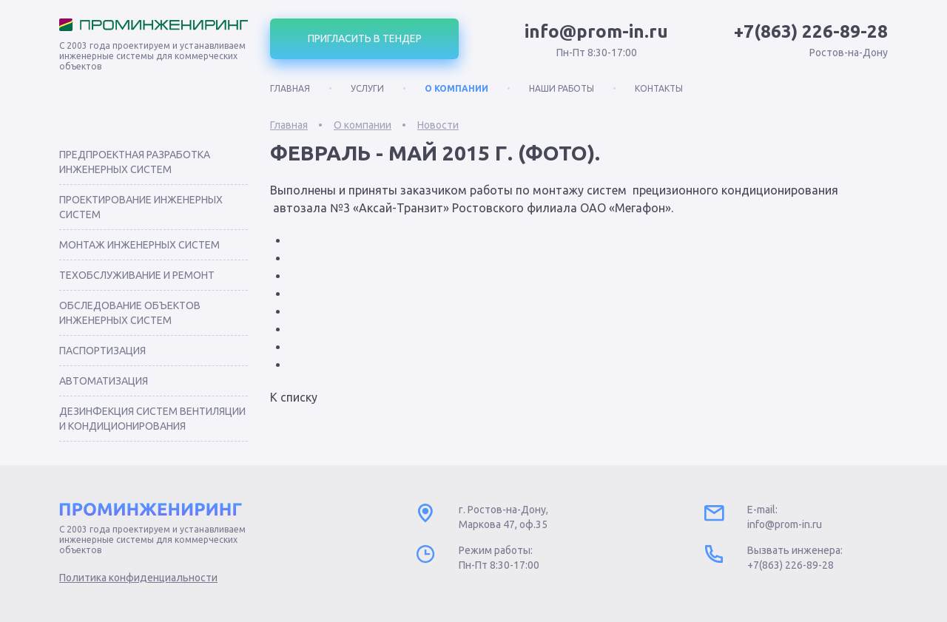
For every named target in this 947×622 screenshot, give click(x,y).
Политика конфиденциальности (138, 578)
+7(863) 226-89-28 (811, 31)
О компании (456, 88)
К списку (293, 397)
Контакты (659, 88)
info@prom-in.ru (596, 31)
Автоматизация (103, 381)
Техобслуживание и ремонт (137, 275)
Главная (290, 88)
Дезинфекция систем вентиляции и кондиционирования (152, 418)
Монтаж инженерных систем (139, 245)
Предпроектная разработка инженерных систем (134, 162)
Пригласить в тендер (365, 38)
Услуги (367, 88)
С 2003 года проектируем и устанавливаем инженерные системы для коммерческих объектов (152, 56)
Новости (438, 125)
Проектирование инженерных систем (141, 207)
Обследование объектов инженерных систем (129, 313)
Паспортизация (102, 350)
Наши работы (561, 88)
